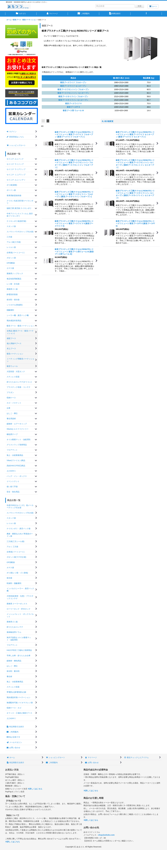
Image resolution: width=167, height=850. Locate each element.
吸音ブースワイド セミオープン (73, 86)
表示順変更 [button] (107, 121)
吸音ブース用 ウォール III (73, 110)
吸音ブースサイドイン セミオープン (73, 100)
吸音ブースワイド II (73, 103)
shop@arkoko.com (106, 835)
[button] (146, 14)
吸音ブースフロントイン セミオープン (73, 93)
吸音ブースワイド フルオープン (73, 82)
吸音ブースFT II (73, 107)
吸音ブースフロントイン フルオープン (73, 89)
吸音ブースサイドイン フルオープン (73, 96)
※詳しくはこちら (35, 789)
